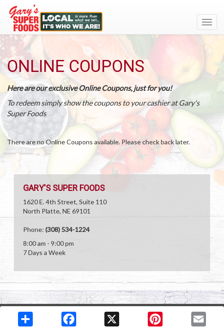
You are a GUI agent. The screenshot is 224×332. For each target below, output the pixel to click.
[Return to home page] (112, 18)
